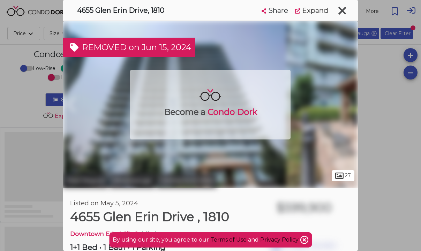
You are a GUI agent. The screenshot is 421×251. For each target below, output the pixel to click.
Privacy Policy (280, 239)
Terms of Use (228, 239)
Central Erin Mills (186, 180)
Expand (311, 10)
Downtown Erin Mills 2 (104, 233)
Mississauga (132, 180)
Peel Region (86, 180)
